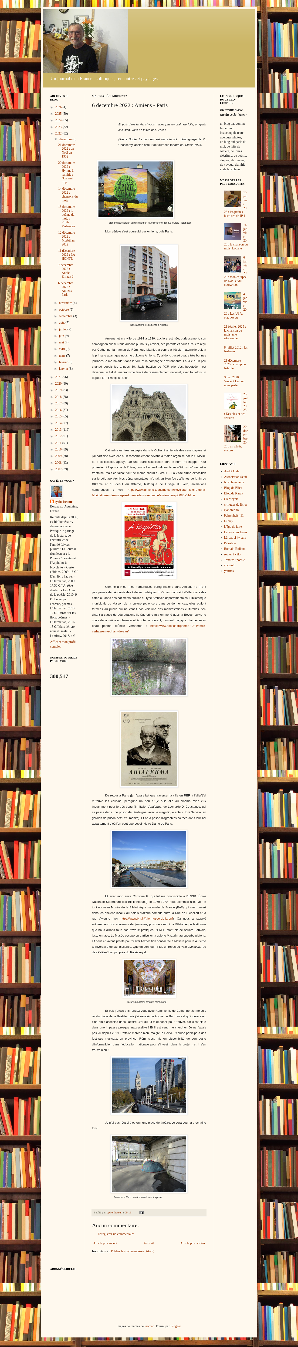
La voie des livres (235, 532)
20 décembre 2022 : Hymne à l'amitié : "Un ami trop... (66, 172)
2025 (59, 113)
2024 (59, 120)
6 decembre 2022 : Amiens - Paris (66, 288)
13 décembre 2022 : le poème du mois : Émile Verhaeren (66, 216)
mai (62, 342)
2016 (59, 410)
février (63, 362)
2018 (59, 397)
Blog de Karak (233, 493)
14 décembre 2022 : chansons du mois (68, 194)
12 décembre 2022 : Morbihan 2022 (66, 238)
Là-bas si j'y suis (235, 537)
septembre (66, 316)
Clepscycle (231, 499)
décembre (65, 139)
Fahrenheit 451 (234, 515)
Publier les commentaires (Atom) (132, 1251)
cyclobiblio (231, 510)
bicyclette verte (234, 482)
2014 (59, 423)
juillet (63, 329)
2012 (59, 436)
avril (62, 349)
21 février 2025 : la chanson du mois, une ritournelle (235, 332)
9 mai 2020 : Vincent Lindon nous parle (234, 381)
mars (62, 355)
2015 (59, 416)
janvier (64, 368)
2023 (59, 127)
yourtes (229, 571)
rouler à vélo (232, 554)
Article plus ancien (192, 1243)
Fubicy (228, 521)
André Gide (232, 471)
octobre (64, 309)
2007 (59, 469)
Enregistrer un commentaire (116, 1234)
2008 (59, 462)
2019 (59, 390)
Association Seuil (235, 477)
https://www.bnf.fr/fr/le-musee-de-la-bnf (147, 918)
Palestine (230, 543)
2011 (58, 443)
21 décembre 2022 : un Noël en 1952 (66, 150)
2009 (59, 456)
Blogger (175, 1326)
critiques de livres (235, 504)
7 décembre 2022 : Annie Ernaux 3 (66, 270)
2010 (59, 449)
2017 (59, 403)
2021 (59, 377)
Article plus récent (105, 1243)
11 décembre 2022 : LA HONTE (66, 254)
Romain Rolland (235, 549)
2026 (59, 107)
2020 (59, 383)
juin (62, 336)
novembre (66, 303)
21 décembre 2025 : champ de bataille (235, 364)
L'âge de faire (233, 526)
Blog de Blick (233, 488)
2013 (59, 429)
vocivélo (229, 565)
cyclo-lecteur (63, 502)
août (62, 322)
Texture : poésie (234, 560)
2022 (59, 133)
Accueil (149, 1243)
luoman (149, 1326)
